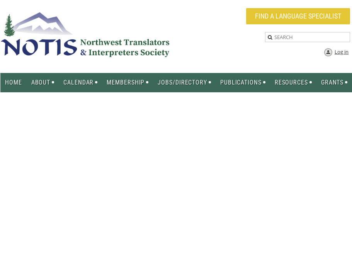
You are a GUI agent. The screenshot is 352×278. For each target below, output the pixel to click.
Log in (342, 51)
